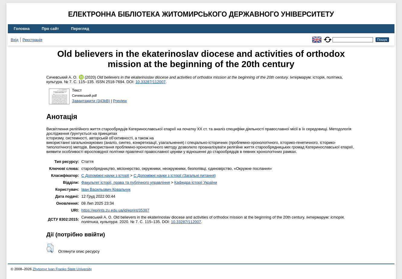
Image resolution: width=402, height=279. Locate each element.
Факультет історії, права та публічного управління (125, 182)
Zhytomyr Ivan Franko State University (62, 269)
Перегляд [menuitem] (80, 28)
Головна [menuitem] (22, 28)
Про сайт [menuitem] (50, 28)
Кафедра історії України (195, 182)
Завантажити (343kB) (91, 101)
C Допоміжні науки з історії (105, 175)
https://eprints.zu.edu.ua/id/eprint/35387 (115, 210)
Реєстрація (32, 39)
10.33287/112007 (150, 81)
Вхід (14, 39)
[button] (50, 248)
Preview (120, 101)
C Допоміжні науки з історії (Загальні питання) (174, 175)
